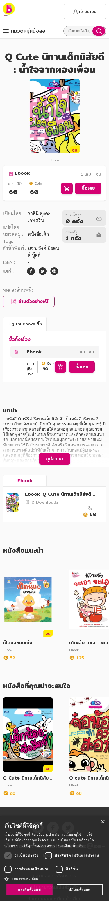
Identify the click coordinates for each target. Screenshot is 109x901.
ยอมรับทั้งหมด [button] (29, 889)
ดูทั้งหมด (54, 458)
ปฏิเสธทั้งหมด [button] (80, 889)
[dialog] (54, 858)
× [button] (102, 822)
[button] (54, 879)
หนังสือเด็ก (38, 234)
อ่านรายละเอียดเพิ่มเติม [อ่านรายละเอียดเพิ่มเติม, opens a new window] (65, 845)
